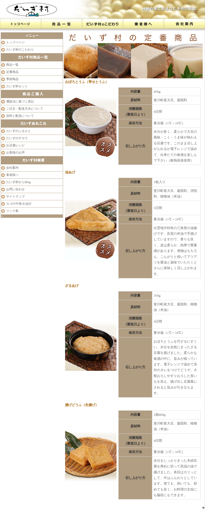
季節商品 (12, 79)
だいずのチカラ (17, 138)
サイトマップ (15, 196)
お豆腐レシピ (15, 145)
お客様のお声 (15, 152)
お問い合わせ (15, 189)
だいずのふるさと (18, 131)
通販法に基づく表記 (20, 101)
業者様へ (12, 175)
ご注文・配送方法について (24, 108)
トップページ (15, 42)
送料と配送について (20, 116)
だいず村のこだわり (20, 49)
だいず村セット (17, 86)
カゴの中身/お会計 (19, 203)
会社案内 (12, 167)
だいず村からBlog (18, 182)
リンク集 (12, 211)
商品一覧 (12, 65)
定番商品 (12, 72)
